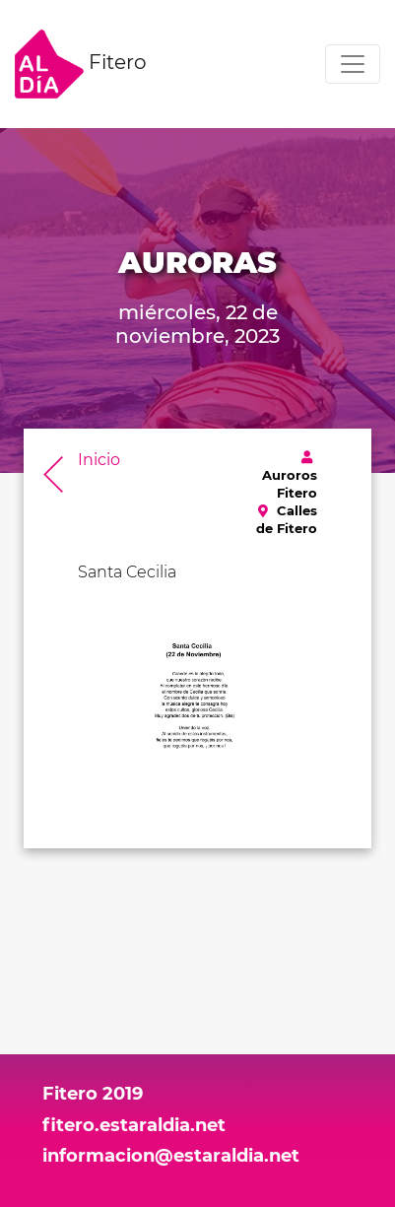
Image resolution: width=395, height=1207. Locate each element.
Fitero (81, 64)
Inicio (99, 459)
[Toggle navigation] (352, 64)
